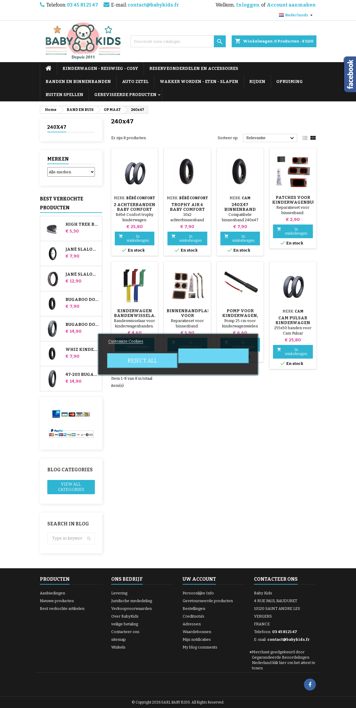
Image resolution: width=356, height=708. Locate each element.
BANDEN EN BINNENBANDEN (78, 81)
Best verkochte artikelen (62, 608)
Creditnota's (193, 616)
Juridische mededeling (131, 601)
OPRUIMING (289, 81)
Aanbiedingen (52, 593)
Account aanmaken (291, 5)
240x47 (56, 127)
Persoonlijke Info (198, 593)
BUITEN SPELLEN (64, 94)
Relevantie (271, 138)
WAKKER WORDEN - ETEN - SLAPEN (199, 81)
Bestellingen (194, 608)
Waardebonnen (197, 631)
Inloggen (248, 5)
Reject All (142, 360)
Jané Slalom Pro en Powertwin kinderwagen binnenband (82, 249)
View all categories (71, 487)
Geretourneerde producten (208, 601)
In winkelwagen (134, 238)
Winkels (118, 647)
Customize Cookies (125, 341)
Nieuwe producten (57, 601)
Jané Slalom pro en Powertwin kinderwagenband (82, 274)
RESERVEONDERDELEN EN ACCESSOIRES (193, 68)
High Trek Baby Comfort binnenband (82, 224)
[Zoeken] (178, 41)
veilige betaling (124, 624)
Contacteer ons (125, 631)
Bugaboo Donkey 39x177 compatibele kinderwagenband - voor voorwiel (82, 324)
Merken (58, 159)
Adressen (192, 624)
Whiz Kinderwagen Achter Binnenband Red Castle (82, 349)
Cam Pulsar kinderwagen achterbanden (293, 322)
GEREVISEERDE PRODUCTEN (125, 94)
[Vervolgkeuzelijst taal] (296, 15)
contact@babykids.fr (153, 5)
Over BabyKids (125, 616)
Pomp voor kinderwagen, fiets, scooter (240, 315)
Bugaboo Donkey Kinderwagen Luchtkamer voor (82, 299)
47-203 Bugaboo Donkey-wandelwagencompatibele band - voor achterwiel (82, 374)
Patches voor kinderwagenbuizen (298, 200)
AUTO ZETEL (135, 81)
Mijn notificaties (197, 639)
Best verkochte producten (61, 203)
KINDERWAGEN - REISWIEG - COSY (100, 68)
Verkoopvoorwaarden (131, 608)
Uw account (199, 579)
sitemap (118, 639)
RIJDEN (257, 81)
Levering (119, 593)
